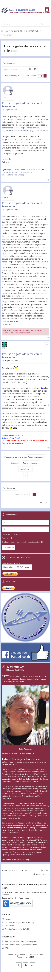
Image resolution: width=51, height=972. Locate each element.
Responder (11, 63)
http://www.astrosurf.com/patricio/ (16, 172)
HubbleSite (9, 925)
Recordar (7, 538)
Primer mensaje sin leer (14, 76)
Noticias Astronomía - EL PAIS (17, 929)
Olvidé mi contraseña (11, 534)
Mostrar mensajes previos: (25, 457)
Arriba (46, 870)
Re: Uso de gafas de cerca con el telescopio (22, 104)
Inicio (6, 31)
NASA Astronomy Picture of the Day (19, 922)
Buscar (30, 69)
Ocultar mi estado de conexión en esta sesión (22, 542)
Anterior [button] (38, 75)
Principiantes (6, 35)
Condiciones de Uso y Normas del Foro (21, 944)
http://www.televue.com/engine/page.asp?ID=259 (23, 130)
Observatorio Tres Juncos (12, 175)
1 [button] (41, 76)
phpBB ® (22, 954)
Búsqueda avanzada (35, 69)
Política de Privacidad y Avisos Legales (21, 941)
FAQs (7, 948)
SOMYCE (8, 919)
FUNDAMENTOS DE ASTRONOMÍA (25, 31)
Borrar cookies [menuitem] (42, 874)
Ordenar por (25, 463)
